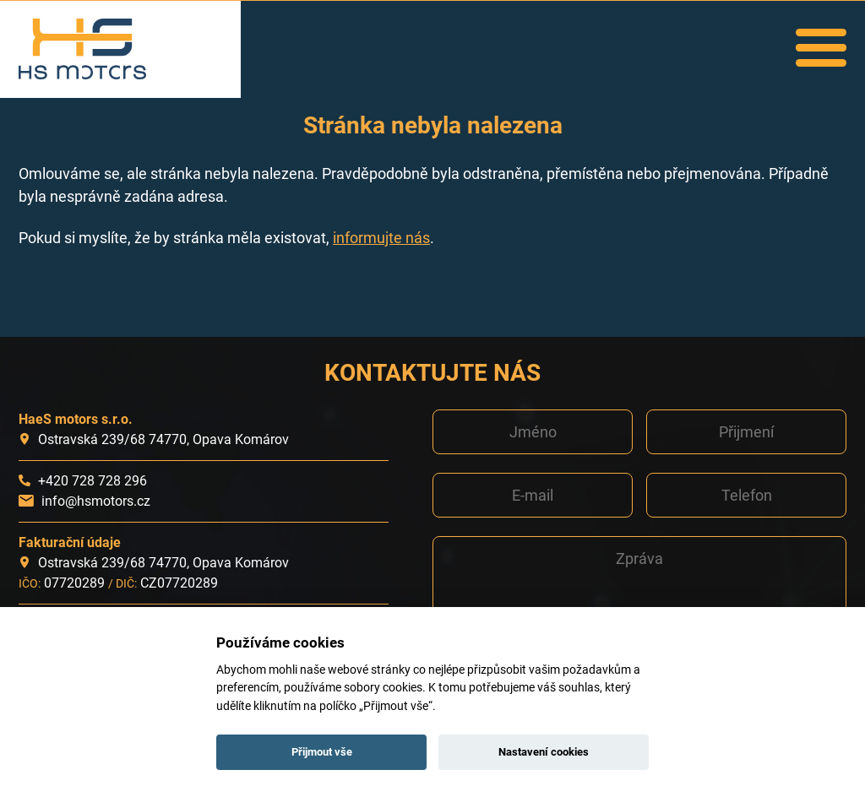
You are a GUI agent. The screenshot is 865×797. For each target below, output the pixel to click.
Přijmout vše (321, 751)
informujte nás (381, 238)
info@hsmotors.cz (95, 501)
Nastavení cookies (543, 751)
